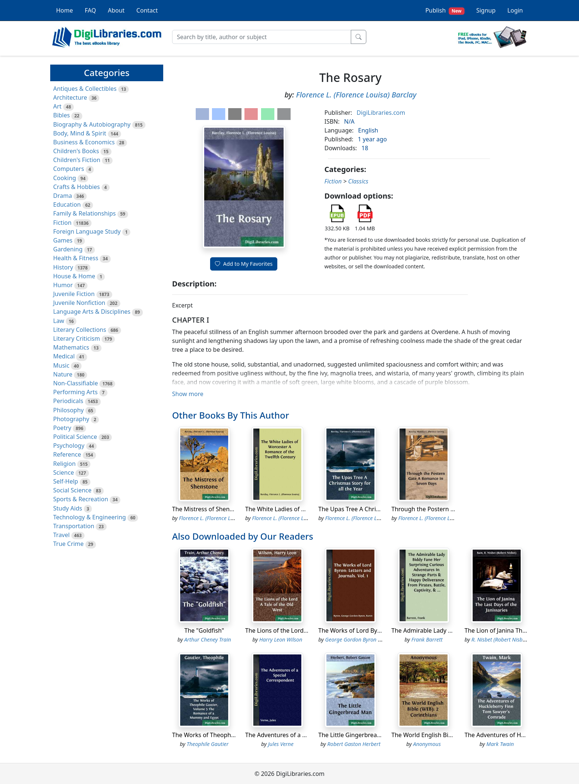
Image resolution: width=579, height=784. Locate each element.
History (63, 267)
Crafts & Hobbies (76, 187)
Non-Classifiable (75, 383)
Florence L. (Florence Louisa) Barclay (356, 95)
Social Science (72, 490)
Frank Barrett (426, 639)
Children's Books (76, 151)
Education (67, 204)
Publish (445, 10)
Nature (62, 374)
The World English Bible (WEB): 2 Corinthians (453, 735)
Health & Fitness (75, 258)
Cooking (64, 178)
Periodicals (68, 401)
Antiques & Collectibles (85, 89)
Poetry (62, 428)
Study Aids (67, 508)
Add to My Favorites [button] (244, 263)
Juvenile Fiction (74, 294)
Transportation (73, 526)
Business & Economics (84, 142)
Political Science (75, 437)
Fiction (62, 223)
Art (57, 106)
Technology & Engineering (89, 517)
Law (58, 321)
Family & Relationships (84, 213)
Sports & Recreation (80, 499)
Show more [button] (187, 394)
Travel (61, 535)
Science (63, 472)
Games (62, 240)
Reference (67, 454)
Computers (68, 169)
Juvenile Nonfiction (79, 303)
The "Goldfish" (204, 630)
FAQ (90, 10)
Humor (63, 285)
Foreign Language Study (87, 231)
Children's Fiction (76, 160)
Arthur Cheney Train (207, 639)
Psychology (69, 445)
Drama (62, 196)
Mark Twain (500, 743)
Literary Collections (79, 330)
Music (61, 365)
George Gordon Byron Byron (358, 639)
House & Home (74, 276)
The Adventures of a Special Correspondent (305, 735)
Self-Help (65, 481)
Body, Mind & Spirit (79, 133)
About (116, 10)
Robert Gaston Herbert (353, 743)
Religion (64, 464)
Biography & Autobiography (91, 124)
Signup (486, 10)
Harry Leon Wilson (280, 639)
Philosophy (68, 410)
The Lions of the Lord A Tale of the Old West (305, 630)
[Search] (261, 37)
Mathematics (71, 347)
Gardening (68, 249)
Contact (147, 10)
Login (515, 10)
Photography (71, 419)
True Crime (68, 544)
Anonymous (427, 743)
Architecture (70, 97)
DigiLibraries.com (381, 113)
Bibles (61, 115)
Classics (358, 181)
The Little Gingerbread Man (356, 735)
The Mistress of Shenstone (208, 509)
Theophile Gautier (208, 743)
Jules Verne (281, 743)
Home (64, 10)
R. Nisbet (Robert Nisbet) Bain (506, 639)
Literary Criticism (76, 338)
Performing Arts (75, 392)
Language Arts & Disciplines (91, 311)
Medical (64, 356)
